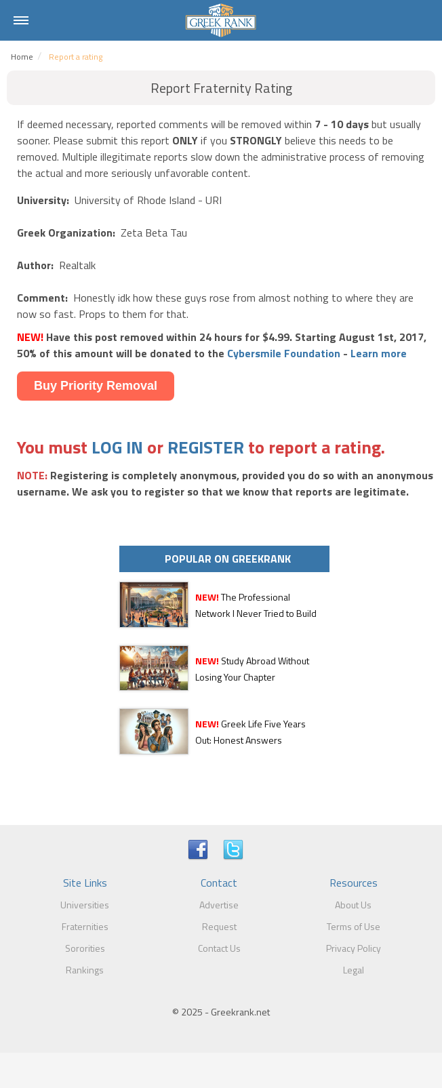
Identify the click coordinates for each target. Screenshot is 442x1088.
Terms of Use (353, 926)
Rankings (85, 970)
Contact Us (219, 948)
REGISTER (205, 447)
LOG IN (117, 447)
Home (22, 56)
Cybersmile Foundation (283, 353)
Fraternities (85, 926)
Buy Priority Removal (95, 385)
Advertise (219, 905)
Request (219, 926)
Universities (84, 905)
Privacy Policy (353, 948)
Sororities (85, 948)
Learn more (378, 353)
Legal (353, 970)
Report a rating (75, 56)
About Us (353, 905)
